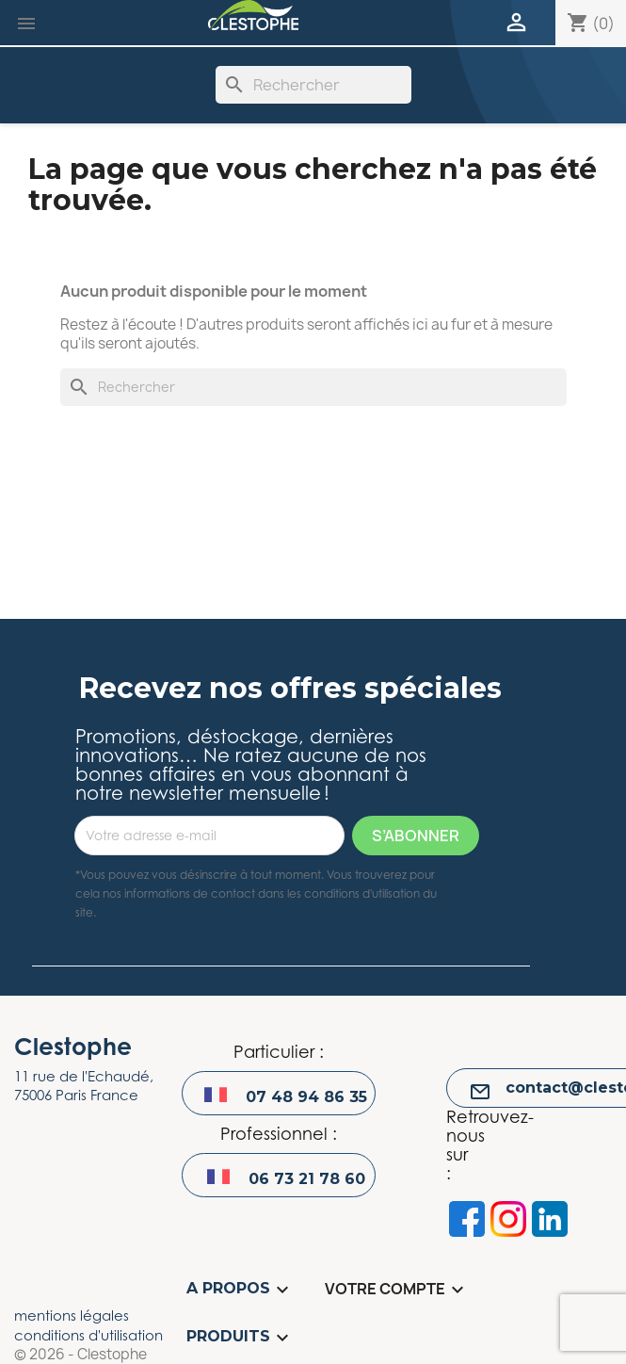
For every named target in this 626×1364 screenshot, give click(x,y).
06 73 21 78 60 (307, 1179)
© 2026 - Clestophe (80, 1354)
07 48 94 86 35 (306, 1097)
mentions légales (71, 1315)
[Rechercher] (313, 85)
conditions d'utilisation (88, 1334)
